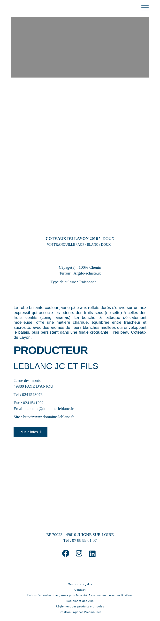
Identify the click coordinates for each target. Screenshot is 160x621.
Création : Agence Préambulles (80, 612)
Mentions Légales (80, 584)
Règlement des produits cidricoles (80, 606)
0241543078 (32, 394)
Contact (80, 589)
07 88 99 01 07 (84, 540)
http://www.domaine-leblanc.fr (48, 417)
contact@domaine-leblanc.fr (50, 408)
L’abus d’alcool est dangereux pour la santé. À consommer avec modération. (80, 595)
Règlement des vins (79, 601)
